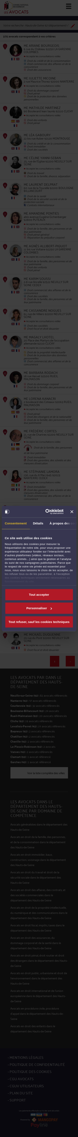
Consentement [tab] (16, 523)
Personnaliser (39, 608)
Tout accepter (39, 594)
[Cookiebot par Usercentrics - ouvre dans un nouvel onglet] (47, 511)
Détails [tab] (38, 523)
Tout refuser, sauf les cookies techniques (39, 621)
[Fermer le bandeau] (71, 511)
